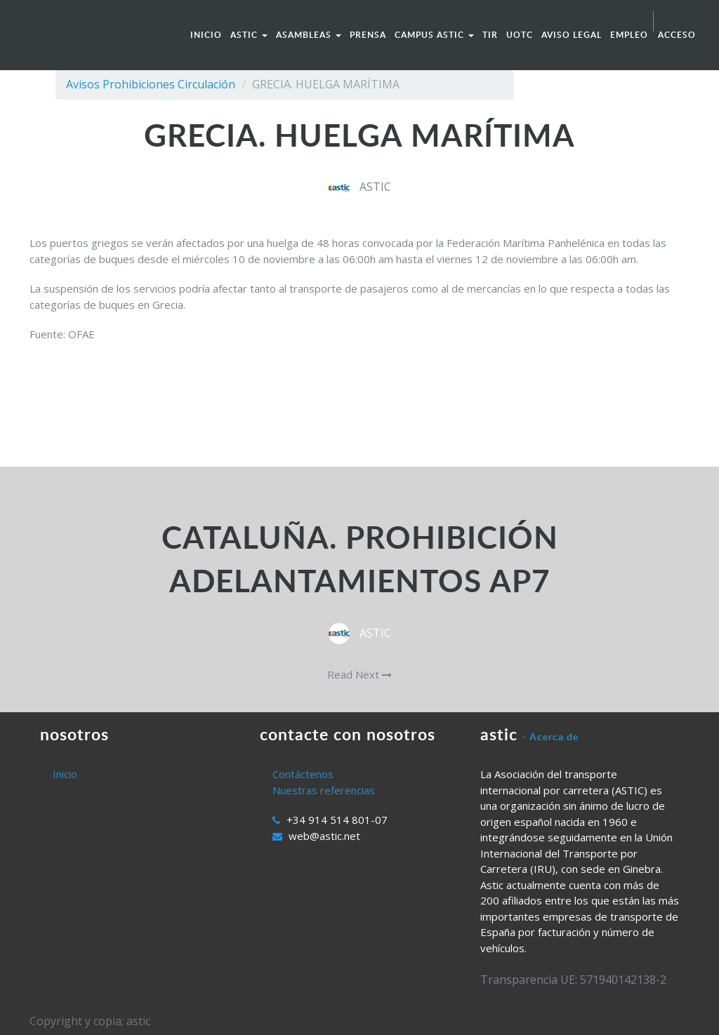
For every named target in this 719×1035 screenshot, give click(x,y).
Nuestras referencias (323, 790)
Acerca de (554, 736)
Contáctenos (303, 774)
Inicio (65, 774)
